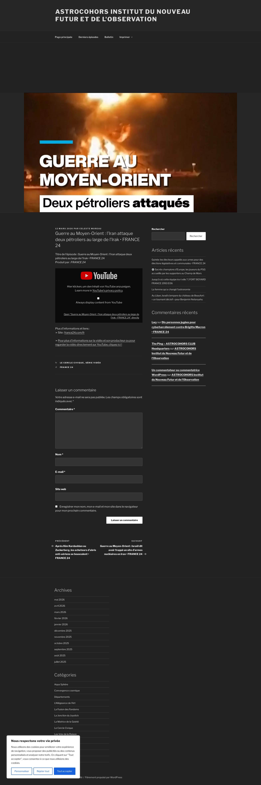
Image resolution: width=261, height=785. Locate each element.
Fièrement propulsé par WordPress (103, 777)
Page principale (63, 37)
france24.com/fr (74, 332)
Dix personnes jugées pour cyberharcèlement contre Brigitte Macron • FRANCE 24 (178, 327)
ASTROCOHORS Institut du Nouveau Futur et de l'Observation (123, 15)
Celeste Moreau (90, 228)
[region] (43, 756)
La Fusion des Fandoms (66, 709)
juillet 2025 (60, 661)
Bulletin (109, 37)
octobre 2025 (61, 643)
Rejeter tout (43, 771)
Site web (60, 489)
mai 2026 (59, 599)
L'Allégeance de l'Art (64, 703)
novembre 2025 (63, 636)
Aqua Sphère (61, 684)
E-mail (60, 471)
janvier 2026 (61, 624)
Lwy (154, 322)
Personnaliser (21, 771)
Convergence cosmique (67, 690)
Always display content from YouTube (99, 302)
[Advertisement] (130, 68)
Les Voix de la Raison (65, 734)
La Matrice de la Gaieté (66, 721)
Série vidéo (93, 363)
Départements (62, 696)
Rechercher (158, 229)
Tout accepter (64, 771)
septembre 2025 (63, 649)
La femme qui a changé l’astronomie (171, 289)
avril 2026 (59, 605)
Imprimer (126, 37)
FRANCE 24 (67, 367)
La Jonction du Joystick (66, 715)
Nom (59, 454)
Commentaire (65, 409)
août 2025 (59, 655)
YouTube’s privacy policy (107, 290)
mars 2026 (60, 612)
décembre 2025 (63, 630)
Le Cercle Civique (72, 363)
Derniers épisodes (88, 37)
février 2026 (61, 618)
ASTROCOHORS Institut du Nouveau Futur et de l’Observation (174, 353)
